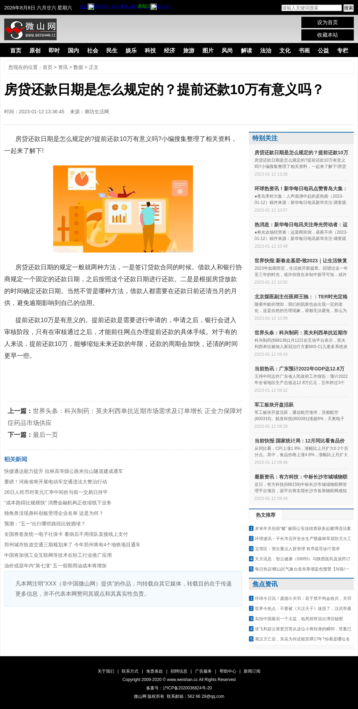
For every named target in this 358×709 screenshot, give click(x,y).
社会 (92, 51)
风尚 (227, 51)
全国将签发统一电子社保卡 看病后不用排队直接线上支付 (66, 534)
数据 (78, 67)
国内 (73, 51)
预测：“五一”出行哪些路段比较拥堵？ (45, 523)
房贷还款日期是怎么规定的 (80, 372)
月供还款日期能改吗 (148, 372)
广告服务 (203, 671)
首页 (15, 51)
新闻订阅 (252, 671)
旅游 (188, 51)
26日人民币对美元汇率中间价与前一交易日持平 (56, 492)
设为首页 (327, 22)
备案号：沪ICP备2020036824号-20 (179, 688)
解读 (246, 51)
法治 (265, 51)
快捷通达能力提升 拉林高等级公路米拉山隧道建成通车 (63, 471)
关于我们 (106, 671)
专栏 (342, 51)
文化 (285, 51)
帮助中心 (228, 671)
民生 (111, 51)
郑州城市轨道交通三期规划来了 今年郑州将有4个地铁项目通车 (72, 544)
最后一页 (45, 434)
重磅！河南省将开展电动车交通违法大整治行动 (55, 481)
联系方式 (130, 671)
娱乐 (131, 51)
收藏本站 (327, 35)
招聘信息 (179, 671)
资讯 (63, 67)
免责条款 (154, 671)
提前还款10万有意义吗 (210, 372)
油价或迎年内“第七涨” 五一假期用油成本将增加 (55, 565)
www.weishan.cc (183, 679)
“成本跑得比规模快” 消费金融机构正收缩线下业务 (58, 502)
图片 (208, 51)
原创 (35, 51)
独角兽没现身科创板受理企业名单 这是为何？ (53, 513)
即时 (54, 51)
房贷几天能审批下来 (32, 384)
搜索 (348, 7)
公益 (323, 51)
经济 (169, 51)
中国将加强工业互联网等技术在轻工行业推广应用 (58, 555)
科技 (150, 51)
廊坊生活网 (97, 111)
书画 (304, 51)
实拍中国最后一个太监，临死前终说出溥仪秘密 (299, 618)
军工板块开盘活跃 (274, 404)
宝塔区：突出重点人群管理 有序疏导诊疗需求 (297, 548)
